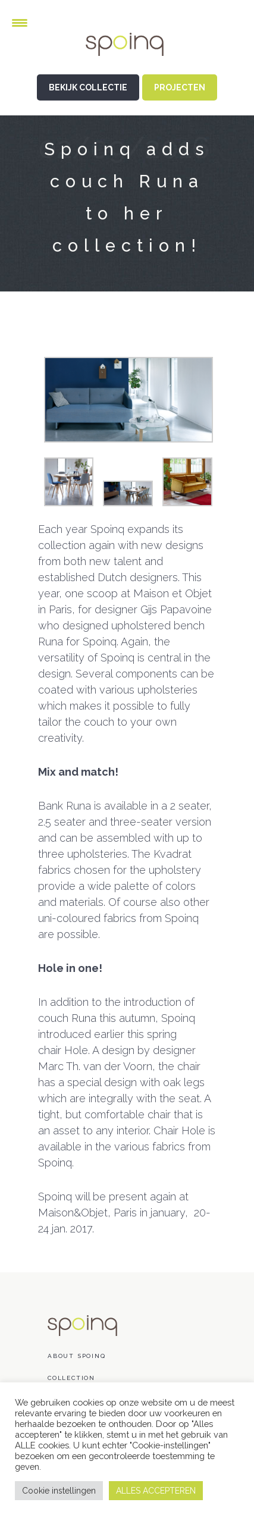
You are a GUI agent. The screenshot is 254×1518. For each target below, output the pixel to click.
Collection (71, 1378)
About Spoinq (77, 1356)
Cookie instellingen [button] (59, 1490)
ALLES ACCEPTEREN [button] (156, 1490)
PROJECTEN (179, 87)
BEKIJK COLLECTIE (88, 87)
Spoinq (127, 54)
